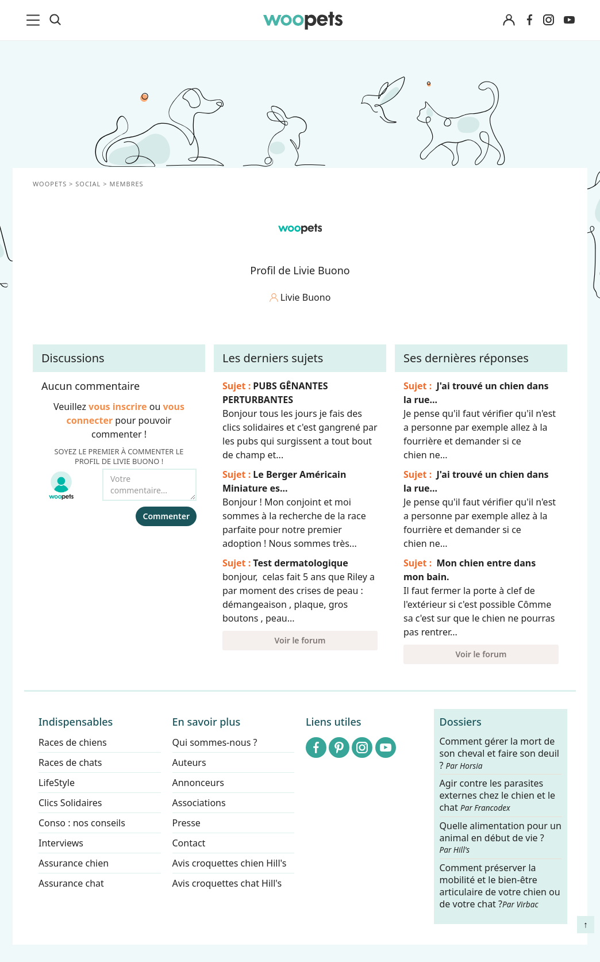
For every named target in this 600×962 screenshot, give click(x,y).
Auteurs (189, 762)
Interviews (61, 843)
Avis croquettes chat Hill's (227, 883)
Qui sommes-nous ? (214, 742)
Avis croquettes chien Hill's (229, 863)
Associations (199, 802)
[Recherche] (55, 20)
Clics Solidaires (70, 802)
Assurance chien (74, 863)
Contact (189, 843)
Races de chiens (73, 742)
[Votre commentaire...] (149, 485)
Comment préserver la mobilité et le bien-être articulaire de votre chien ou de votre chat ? (500, 885)
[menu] (35, 20)
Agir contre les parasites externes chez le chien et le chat (498, 796)
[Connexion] (508, 20)
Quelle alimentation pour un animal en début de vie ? (500, 838)
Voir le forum (300, 640)
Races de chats (70, 762)
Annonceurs (198, 782)
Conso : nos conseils (82, 823)
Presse (186, 823)
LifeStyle (57, 782)
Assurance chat (71, 883)
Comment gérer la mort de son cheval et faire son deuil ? (500, 753)
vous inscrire (118, 406)
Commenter (166, 516)
